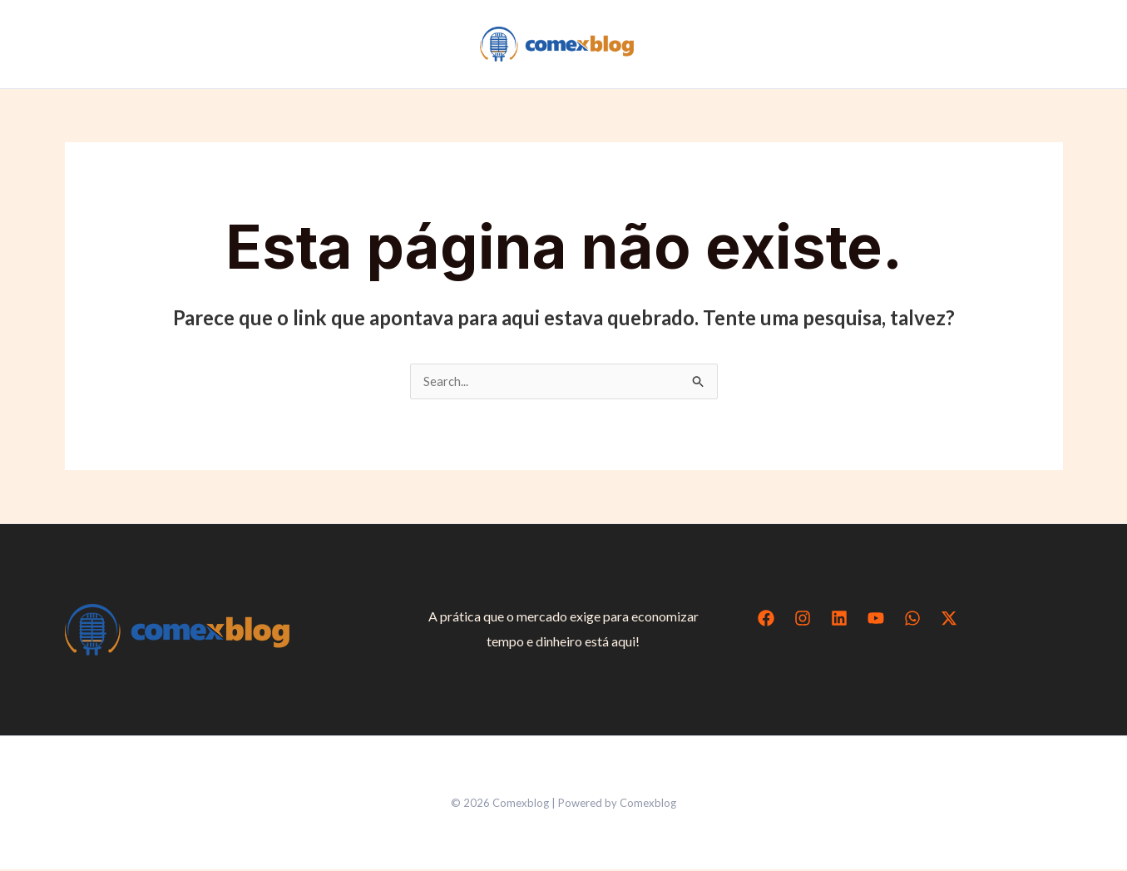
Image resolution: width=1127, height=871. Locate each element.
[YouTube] (875, 619)
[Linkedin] (839, 619)
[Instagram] (802, 619)
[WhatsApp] (912, 619)
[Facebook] (766, 619)
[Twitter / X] (949, 619)
